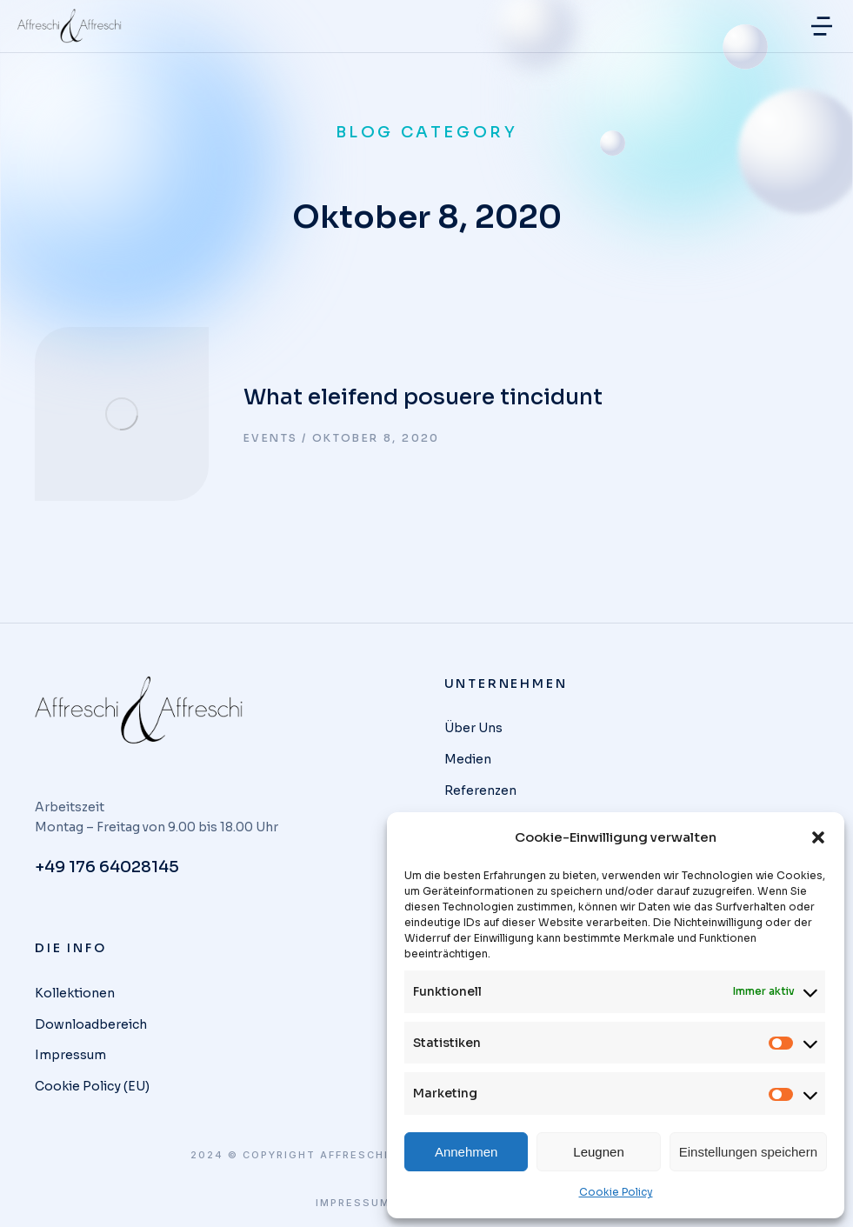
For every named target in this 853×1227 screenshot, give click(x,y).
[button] (818, 837)
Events (270, 437)
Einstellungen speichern (748, 1151)
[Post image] (122, 414)
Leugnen (598, 1151)
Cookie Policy (616, 1191)
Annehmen (466, 1151)
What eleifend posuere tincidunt (423, 396)
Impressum (353, 1203)
